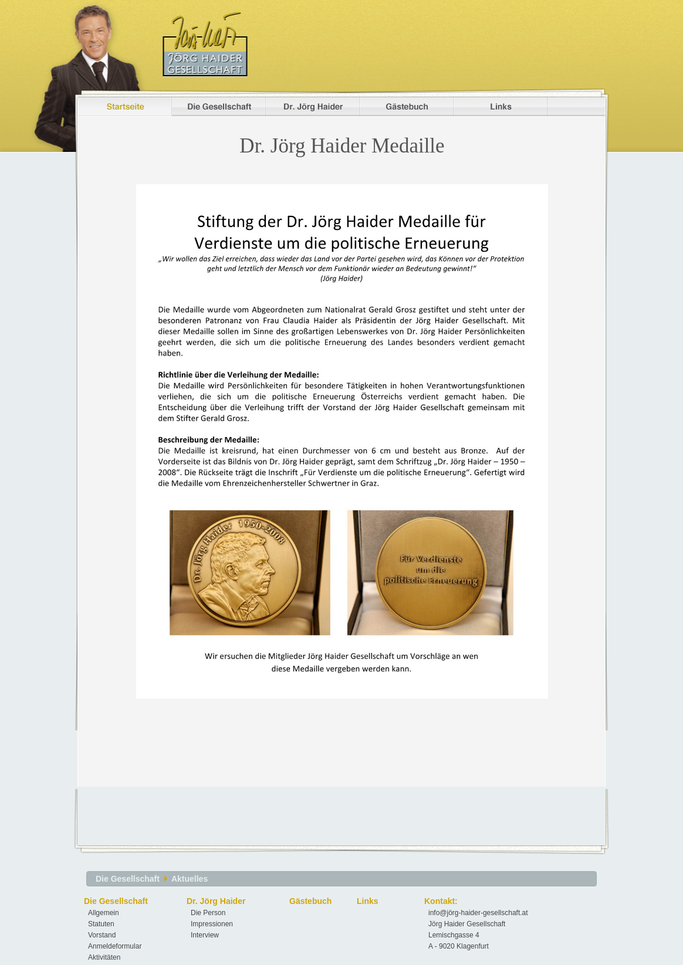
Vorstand (102, 935)
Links (367, 901)
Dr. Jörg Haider (216, 901)
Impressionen (212, 924)
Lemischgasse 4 (453, 935)
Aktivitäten (104, 957)
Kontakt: (441, 901)
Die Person (208, 913)
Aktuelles (189, 878)
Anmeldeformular (114, 946)
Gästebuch (310, 901)
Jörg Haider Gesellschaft (466, 924)
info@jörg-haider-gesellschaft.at (478, 913)
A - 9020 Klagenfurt (458, 946)
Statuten (101, 924)
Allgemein (103, 913)
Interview (205, 935)
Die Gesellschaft (128, 878)
